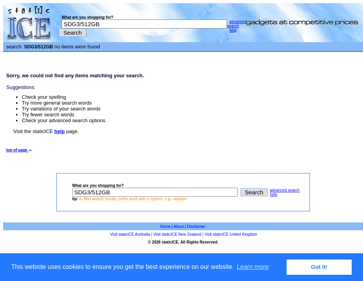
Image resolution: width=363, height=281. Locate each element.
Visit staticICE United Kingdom (230, 234)
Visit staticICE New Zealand (177, 234)
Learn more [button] (253, 266)
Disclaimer (196, 226)
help (233, 30)
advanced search (236, 24)
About (179, 226)
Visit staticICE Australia (130, 234)
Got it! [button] (319, 267)
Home (165, 226)
